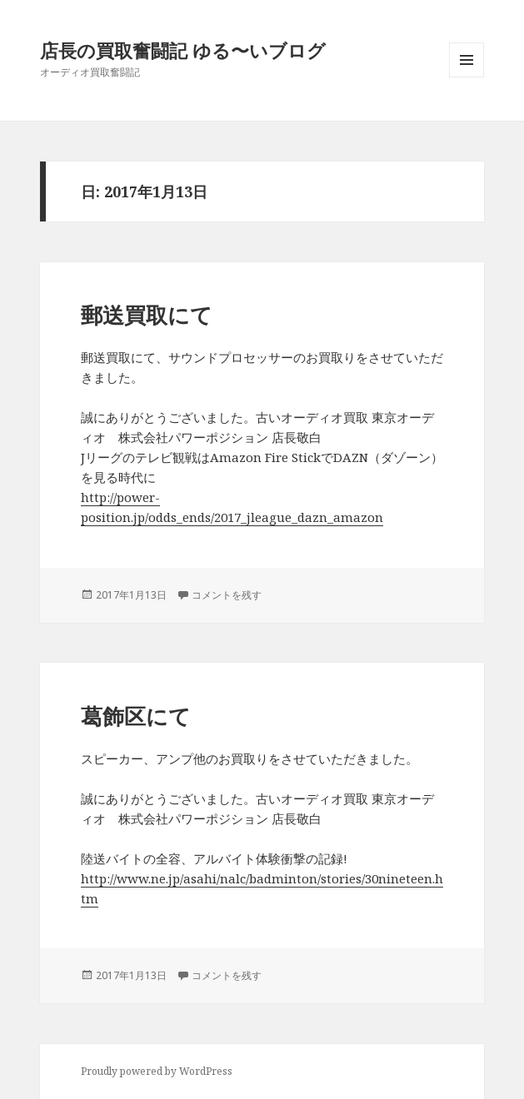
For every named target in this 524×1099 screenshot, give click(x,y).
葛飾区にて (136, 716)
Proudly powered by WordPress (156, 1071)
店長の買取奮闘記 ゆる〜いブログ (183, 49)
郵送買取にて (146, 315)
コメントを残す (227, 595)
